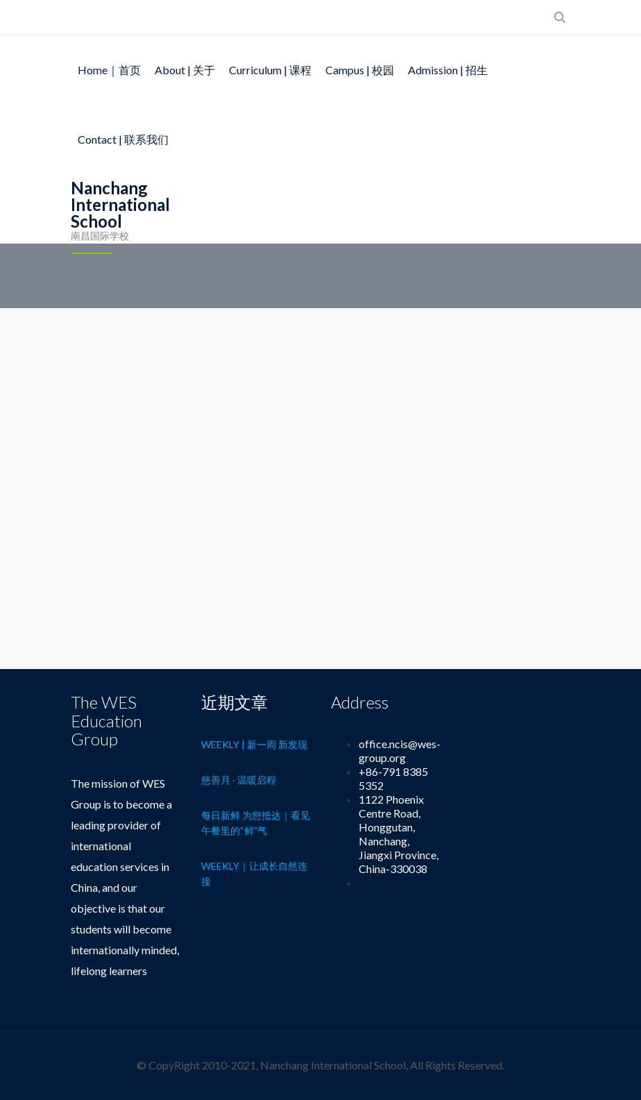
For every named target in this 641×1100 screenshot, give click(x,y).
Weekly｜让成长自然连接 (254, 873)
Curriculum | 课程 (270, 69)
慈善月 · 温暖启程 (238, 780)
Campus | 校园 (359, 69)
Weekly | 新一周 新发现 (254, 744)
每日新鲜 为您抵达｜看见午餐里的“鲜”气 (255, 822)
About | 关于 (185, 69)
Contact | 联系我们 (123, 139)
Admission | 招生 (448, 69)
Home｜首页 (109, 69)
